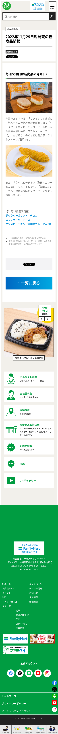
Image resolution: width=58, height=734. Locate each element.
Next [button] (48, 319)
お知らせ (33, 592)
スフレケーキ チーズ (18, 220)
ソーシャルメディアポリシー (29, 711)
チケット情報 (35, 588)
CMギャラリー (23, 623)
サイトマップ (29, 696)
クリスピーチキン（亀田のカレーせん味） (29, 224)
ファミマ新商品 (9, 601)
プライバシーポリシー (29, 703)
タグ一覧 (6, 606)
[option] (29, 336)
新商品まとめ (8, 588)
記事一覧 (6, 583)
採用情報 (20, 628)
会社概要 (33, 601)
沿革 (18, 610)
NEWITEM (45, 310)
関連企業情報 (22, 614)
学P (4, 597)
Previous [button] (42, 319)
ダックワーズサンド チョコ (21, 215)
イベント (6, 592)
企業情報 (33, 597)
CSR (18, 619)
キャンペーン (35, 583)
